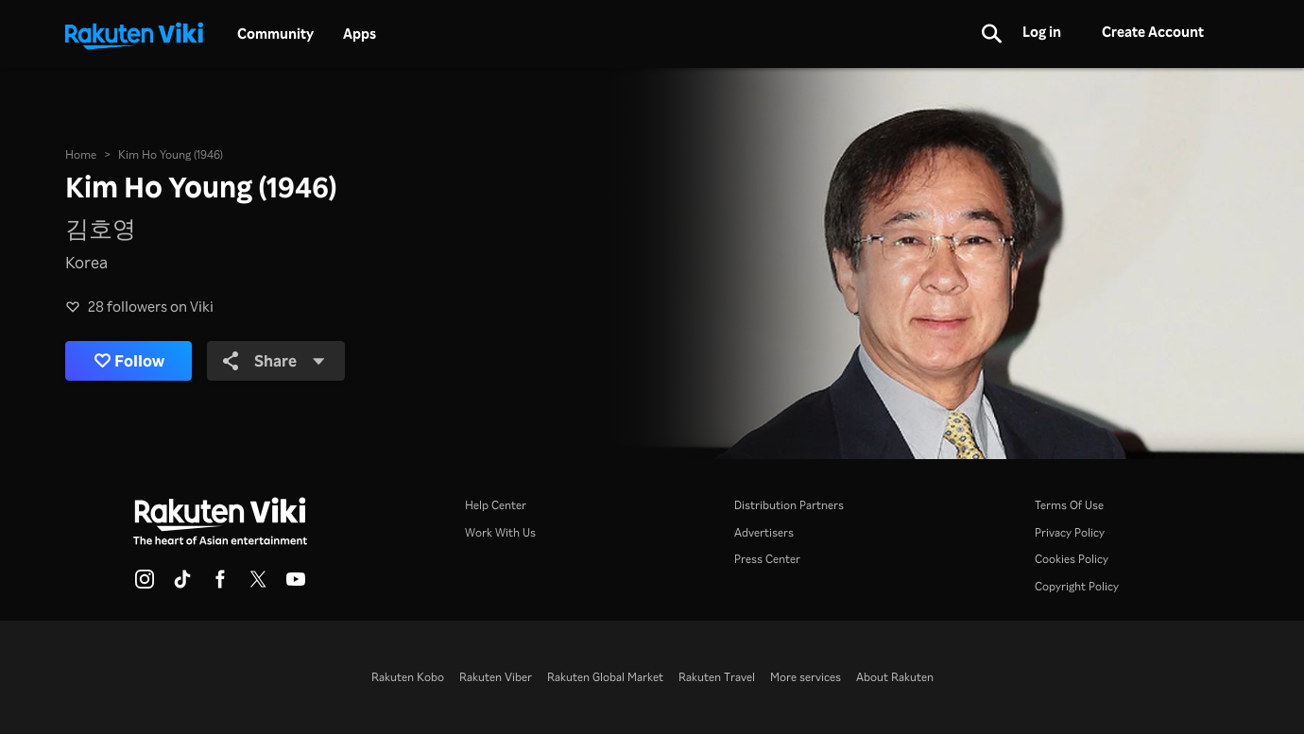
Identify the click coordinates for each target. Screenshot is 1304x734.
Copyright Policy (1077, 585)
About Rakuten (895, 676)
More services (805, 676)
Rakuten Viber (495, 676)
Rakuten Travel (716, 676)
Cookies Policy (1071, 558)
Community (275, 34)
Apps (359, 34)
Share (274, 360)
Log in (1041, 32)
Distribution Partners (789, 504)
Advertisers (764, 531)
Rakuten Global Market (605, 676)
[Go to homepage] (134, 34)
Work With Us (500, 531)
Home (80, 154)
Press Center (767, 558)
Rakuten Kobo (407, 676)
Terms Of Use (1069, 504)
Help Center (495, 504)
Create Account (1153, 32)
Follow (129, 361)
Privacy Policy (1070, 531)
